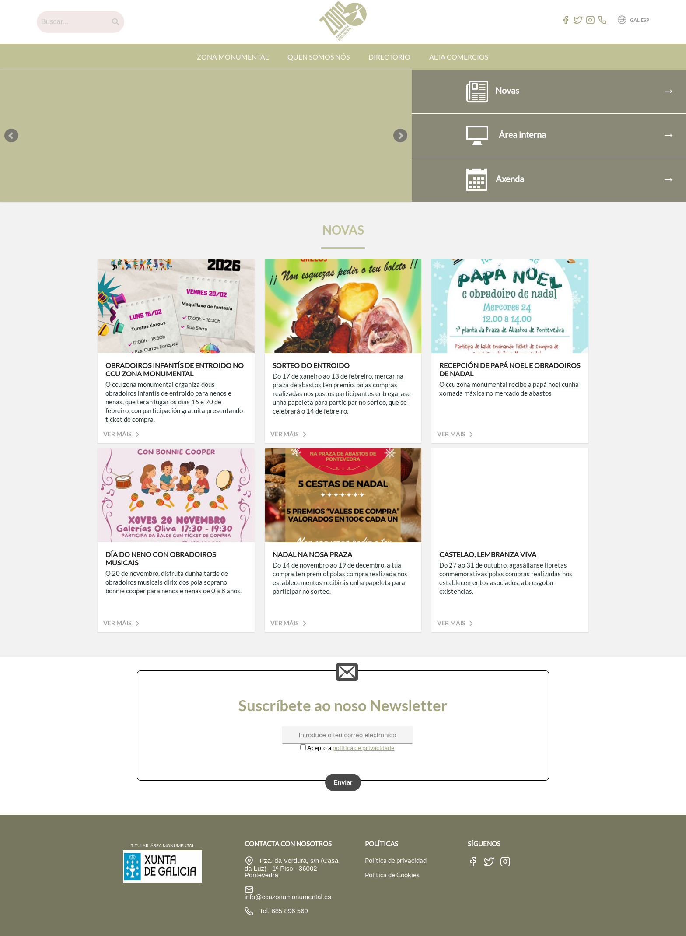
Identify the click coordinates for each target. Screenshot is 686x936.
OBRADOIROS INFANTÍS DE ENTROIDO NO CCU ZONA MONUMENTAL (174, 369)
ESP (645, 20)
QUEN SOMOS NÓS (318, 57)
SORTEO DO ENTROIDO (311, 365)
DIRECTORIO (389, 57)
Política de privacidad (396, 860)
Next (400, 136)
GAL (635, 20)
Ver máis (122, 434)
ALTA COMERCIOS (458, 57)
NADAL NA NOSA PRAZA (312, 554)
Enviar (343, 782)
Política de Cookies (392, 875)
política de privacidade (363, 747)
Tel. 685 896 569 (283, 911)
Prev (11, 136)
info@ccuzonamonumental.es (288, 897)
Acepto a (316, 747)
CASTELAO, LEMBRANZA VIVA (487, 554)
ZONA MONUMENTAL (233, 57)
